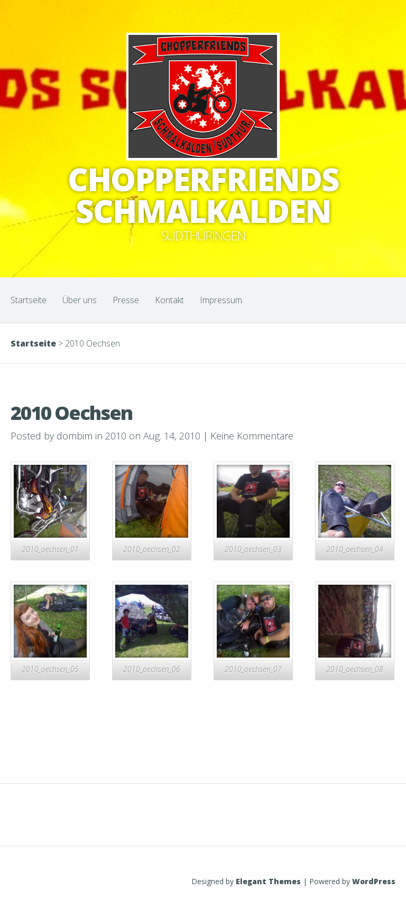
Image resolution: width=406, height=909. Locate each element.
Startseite (29, 300)
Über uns (79, 300)
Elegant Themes (268, 881)
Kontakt (169, 300)
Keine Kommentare (251, 435)
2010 (115, 435)
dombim (75, 435)
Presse (126, 300)
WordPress (373, 881)
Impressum (221, 300)
